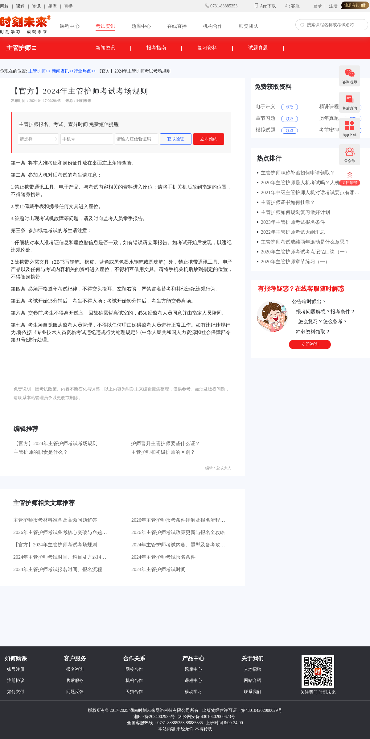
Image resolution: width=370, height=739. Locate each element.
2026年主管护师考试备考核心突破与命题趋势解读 (67, 532)
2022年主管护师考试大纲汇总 (291, 232)
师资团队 (248, 26)
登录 (317, 6)
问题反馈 (75, 691)
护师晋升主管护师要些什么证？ (165, 443)
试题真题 (258, 47)
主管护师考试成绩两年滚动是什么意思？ (304, 241)
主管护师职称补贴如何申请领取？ (296, 172)
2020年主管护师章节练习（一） (294, 261)
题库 (52, 6)
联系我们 (252, 691)
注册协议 (15, 680)
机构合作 (213, 26)
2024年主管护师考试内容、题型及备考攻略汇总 (183, 544)
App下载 (268, 6)
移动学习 (193, 691)
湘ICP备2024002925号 (154, 716)
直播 (68, 6)
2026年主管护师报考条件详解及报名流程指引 (180, 520)
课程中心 (70, 26)
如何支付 (15, 691)
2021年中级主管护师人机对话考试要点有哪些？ (311, 192)
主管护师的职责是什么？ (41, 452)
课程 (20, 6)
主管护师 (21, 47)
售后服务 (75, 680)
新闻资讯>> (63, 71)
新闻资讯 (105, 47)
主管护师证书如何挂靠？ (286, 202)
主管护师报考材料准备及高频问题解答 (55, 520)
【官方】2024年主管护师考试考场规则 (134, 71)
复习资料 (207, 47)
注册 (333, 6)
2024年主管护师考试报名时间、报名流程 (57, 569)
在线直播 (177, 26)
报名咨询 (75, 669)
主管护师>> (39, 71)
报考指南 (156, 47)
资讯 (36, 6)
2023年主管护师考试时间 (158, 569)
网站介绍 (252, 680)
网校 (4, 6)
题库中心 (141, 26)
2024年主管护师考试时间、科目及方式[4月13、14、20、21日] (80, 557)
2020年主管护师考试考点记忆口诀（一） (304, 251)
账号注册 (15, 669)
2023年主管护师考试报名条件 (291, 222)
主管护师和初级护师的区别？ (163, 452)
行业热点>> (85, 71)
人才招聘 (252, 669)
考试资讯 (105, 26)
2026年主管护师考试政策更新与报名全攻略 (178, 532)
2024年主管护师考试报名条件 (163, 557)
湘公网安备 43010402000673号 (207, 716)
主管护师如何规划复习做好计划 (294, 212)
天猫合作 (134, 691)
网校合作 (134, 669)
